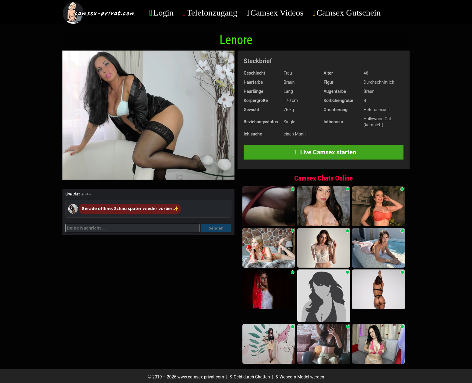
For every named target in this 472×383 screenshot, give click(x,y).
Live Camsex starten (323, 152)
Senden (216, 228)
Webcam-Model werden (299, 376)
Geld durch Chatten (249, 376)
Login (163, 12)
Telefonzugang (212, 12)
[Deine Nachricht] (132, 228)
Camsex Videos (276, 12)
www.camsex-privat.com (201, 376)
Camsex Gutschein (348, 12)
